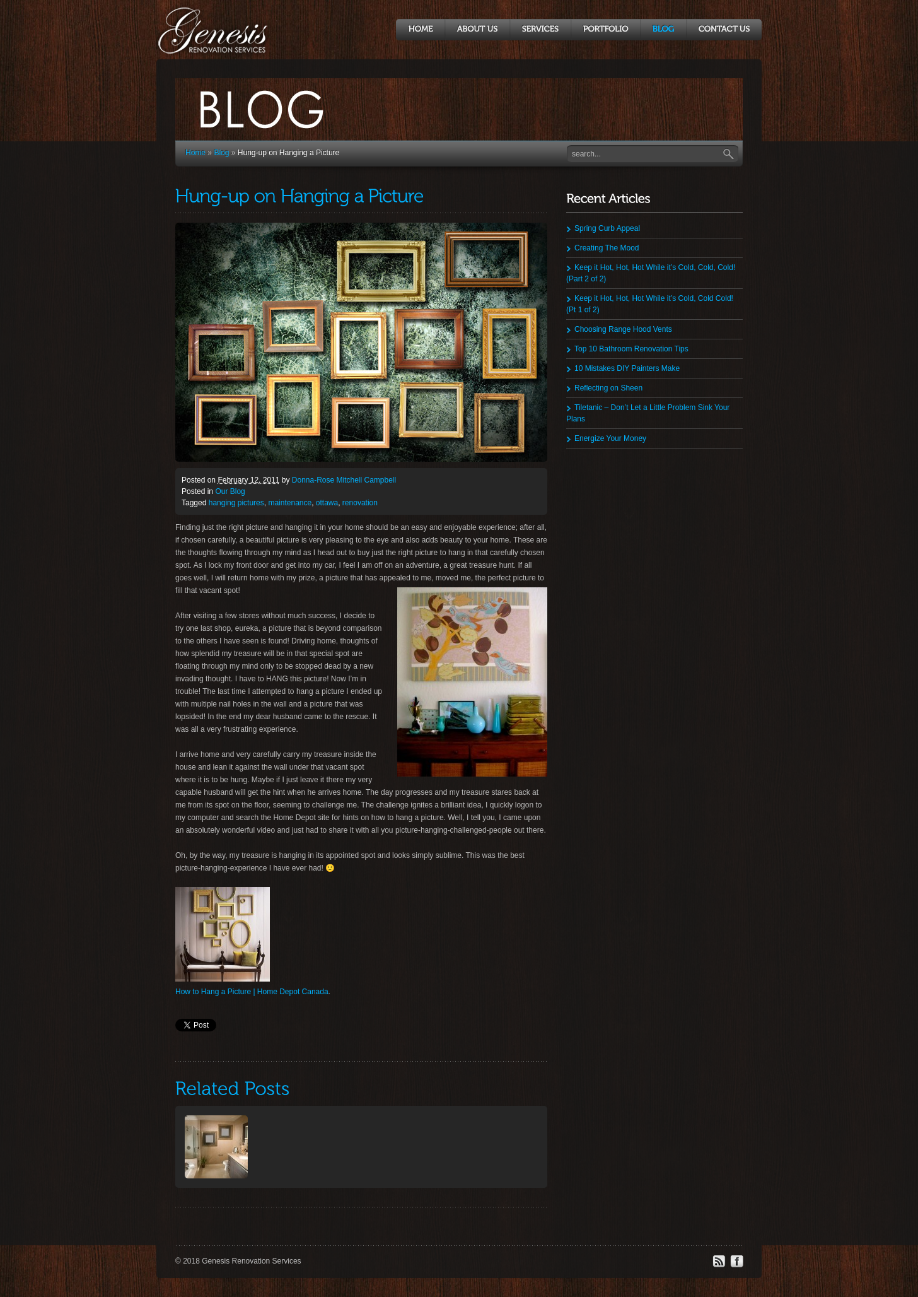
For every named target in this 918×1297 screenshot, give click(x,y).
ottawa (327, 502)
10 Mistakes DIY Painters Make (627, 368)
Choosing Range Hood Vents (623, 329)
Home (195, 152)
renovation (360, 502)
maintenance (289, 502)
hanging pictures (236, 502)
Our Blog (230, 491)
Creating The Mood (606, 248)
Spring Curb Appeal (607, 228)
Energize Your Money (610, 438)
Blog (221, 152)
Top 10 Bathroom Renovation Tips (631, 348)
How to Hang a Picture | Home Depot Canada (251, 991)
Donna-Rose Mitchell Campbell (344, 480)
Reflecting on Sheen (608, 388)
